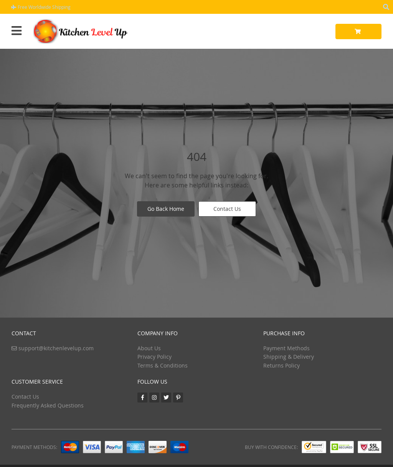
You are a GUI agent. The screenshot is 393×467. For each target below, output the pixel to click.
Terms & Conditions (162, 365)
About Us (149, 348)
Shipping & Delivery (288, 356)
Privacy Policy (154, 356)
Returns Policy (281, 365)
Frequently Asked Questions (48, 405)
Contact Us (227, 208)
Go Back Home (165, 208)
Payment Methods (286, 348)
